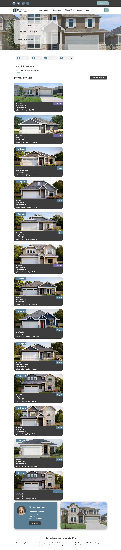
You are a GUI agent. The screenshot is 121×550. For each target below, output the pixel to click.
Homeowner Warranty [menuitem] (38, 534)
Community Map (87, 464)
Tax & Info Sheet (87, 461)
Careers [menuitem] (55, 534)
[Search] (106, 10)
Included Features (87, 458)
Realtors (80, 10)
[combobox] (97, 10)
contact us (103, 3)
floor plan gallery (99, 300)
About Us (68, 10)
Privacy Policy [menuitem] (69, 534)
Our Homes (44, 10)
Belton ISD (28, 458)
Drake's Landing (33, 255)
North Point (32, 257)
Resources (57, 10)
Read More (19, 72)
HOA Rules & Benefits (60, 458)
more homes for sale (98, 77)
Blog (87, 10)
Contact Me (35, 264)
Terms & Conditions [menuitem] (86, 534)
